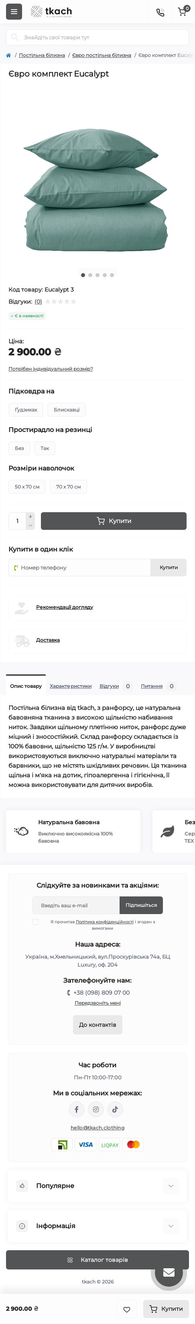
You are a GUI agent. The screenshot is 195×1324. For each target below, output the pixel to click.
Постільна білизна (42, 55)
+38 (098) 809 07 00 (101, 992)
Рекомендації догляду (64, 607)
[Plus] (30, 516)
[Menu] (14, 12)
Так (45, 448)
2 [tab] (90, 275)
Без (19, 448)
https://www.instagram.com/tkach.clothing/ (96, 1109)
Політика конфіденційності (105, 922)
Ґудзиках (26, 410)
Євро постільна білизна (101, 55)
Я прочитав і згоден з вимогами (99, 925)
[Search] (15, 37)
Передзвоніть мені (98, 1003)
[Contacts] (160, 11)
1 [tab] (83, 275)
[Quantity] (17, 521)
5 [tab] (112, 275)
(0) (38, 301)
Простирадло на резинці (50, 430)
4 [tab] (105, 275)
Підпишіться (141, 905)
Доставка (48, 640)
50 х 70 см (27, 487)
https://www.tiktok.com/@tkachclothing (115, 1109)
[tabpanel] (97, 173)
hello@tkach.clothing (97, 1128)
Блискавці (66, 410)
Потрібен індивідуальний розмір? (50, 369)
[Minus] (30, 525)
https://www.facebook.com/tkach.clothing (77, 1109)
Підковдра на (31, 391)
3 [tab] (97, 275)
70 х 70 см (68, 487)
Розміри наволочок (41, 468)
